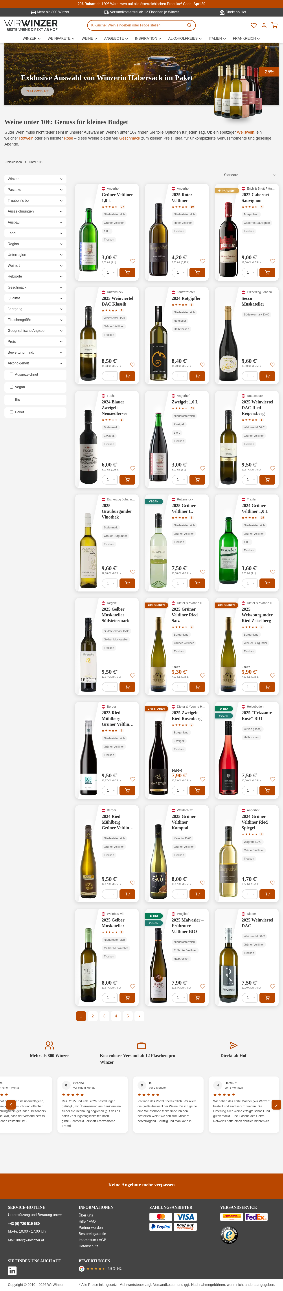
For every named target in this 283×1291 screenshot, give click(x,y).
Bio (17, 399)
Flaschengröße (35, 320)
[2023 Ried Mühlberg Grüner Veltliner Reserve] (107, 750)
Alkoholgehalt (35, 363)
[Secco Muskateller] (247, 335)
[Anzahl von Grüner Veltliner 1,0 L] (110, 272)
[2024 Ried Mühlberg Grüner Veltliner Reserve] (107, 853)
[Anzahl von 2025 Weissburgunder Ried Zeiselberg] (250, 687)
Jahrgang (35, 309)
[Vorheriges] (11, 1105)
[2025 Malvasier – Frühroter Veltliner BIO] (177, 957)
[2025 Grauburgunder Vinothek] (107, 542)
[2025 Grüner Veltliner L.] (177, 542)
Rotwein (26, 138)
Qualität (35, 298)
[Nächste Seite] (139, 1016)
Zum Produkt (37, 91)
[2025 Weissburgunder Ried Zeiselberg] (247, 646)
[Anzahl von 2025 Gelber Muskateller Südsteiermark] (110, 687)
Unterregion (35, 255)
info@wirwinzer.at (30, 1240)
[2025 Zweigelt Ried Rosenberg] (177, 750)
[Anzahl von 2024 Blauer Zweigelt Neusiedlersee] (110, 480)
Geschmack (129, 138)
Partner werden (91, 1227)
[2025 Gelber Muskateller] (107, 957)
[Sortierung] (250, 175)
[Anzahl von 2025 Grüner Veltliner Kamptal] (180, 894)
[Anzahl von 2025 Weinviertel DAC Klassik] (110, 376)
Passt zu (35, 190)
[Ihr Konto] (264, 25)
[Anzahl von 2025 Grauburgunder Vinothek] (110, 583)
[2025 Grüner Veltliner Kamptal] (177, 853)
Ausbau (35, 222)
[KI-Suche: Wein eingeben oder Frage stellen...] (136, 25)
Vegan (20, 387)
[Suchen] (189, 25)
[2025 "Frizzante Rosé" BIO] (247, 750)
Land (35, 233)
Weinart (35, 265)
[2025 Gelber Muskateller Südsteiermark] (107, 646)
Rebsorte (35, 276)
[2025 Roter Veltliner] (177, 232)
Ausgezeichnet (26, 374)
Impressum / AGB (92, 1240)
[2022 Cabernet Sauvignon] (247, 232)
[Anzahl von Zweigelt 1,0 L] (180, 480)
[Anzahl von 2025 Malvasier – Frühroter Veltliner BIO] (180, 998)
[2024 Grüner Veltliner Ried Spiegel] (247, 853)
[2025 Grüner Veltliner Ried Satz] (177, 646)
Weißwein (245, 132)
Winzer (35, 179)
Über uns (86, 1215)
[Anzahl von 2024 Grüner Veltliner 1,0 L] (250, 583)
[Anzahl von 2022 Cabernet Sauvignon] (250, 272)
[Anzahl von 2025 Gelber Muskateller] (110, 998)
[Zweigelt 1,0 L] (177, 439)
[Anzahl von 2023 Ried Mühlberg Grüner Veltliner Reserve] (110, 790)
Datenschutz (88, 1246)
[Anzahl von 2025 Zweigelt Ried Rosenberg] (180, 790)
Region (35, 244)
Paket (19, 412)
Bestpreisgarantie (92, 1234)
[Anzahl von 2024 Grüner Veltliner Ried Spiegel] (250, 894)
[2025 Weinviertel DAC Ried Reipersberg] (247, 439)
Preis (35, 341)
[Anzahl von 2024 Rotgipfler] (180, 376)
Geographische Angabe (35, 330)
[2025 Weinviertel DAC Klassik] (107, 335)
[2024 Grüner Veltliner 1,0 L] (247, 542)
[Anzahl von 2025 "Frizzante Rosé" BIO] (250, 790)
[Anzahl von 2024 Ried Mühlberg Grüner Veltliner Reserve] (110, 894)
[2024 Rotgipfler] (177, 335)
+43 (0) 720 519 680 (24, 1224)
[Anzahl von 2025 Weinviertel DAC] (250, 998)
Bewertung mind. (35, 352)
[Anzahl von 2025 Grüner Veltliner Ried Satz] (180, 687)
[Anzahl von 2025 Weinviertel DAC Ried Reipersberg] (250, 480)
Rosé (68, 138)
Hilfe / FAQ (87, 1221)
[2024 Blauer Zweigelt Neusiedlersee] (107, 439)
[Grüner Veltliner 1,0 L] (107, 232)
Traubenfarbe (35, 200)
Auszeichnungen (35, 211)
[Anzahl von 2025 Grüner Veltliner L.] (180, 583)
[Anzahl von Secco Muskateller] (250, 376)
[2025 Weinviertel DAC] (247, 957)
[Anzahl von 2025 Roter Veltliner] (180, 272)
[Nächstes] (276, 1105)
